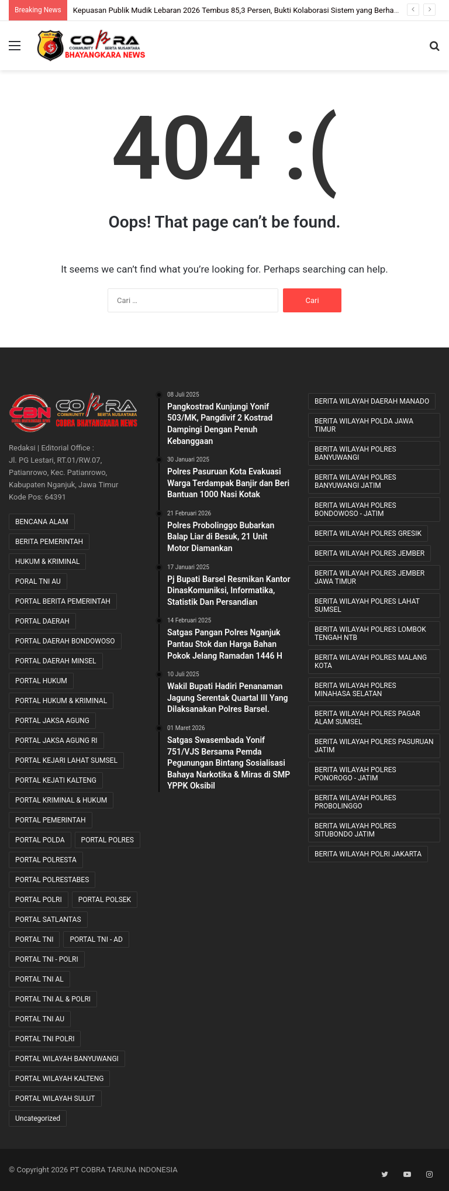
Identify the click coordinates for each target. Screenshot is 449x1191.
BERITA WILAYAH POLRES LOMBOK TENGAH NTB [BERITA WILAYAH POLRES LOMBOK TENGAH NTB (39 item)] (370, 633)
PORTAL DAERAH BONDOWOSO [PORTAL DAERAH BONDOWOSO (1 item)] (65, 641)
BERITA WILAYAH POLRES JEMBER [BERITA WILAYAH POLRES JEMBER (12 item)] (369, 553)
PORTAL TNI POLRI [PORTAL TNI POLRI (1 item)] (44, 1039)
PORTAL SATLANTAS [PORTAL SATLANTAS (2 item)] (48, 919)
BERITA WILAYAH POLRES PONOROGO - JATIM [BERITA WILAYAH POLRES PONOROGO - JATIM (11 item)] (355, 774)
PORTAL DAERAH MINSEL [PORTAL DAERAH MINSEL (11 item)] (55, 661)
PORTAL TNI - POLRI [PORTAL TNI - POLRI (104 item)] (46, 959)
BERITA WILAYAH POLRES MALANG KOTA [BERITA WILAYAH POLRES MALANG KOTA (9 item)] (371, 661)
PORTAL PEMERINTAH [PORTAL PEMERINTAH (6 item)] (50, 820)
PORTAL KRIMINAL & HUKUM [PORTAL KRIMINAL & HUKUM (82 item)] (61, 800)
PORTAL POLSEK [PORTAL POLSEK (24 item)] (104, 900)
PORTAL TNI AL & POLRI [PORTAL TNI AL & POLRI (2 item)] (53, 999)
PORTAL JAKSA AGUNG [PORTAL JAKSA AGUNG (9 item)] (52, 721)
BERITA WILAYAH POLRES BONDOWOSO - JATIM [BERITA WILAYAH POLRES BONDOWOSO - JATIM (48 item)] (355, 509)
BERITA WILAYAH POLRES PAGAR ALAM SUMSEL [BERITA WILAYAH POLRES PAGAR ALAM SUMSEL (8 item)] (367, 718)
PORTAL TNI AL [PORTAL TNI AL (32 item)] (39, 979)
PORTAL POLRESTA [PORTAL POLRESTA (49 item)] (46, 860)
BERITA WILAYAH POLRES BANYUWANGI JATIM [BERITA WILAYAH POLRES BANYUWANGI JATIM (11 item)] (355, 481)
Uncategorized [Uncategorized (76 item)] (37, 1118)
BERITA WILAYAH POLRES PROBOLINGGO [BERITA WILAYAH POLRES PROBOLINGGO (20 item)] (355, 802)
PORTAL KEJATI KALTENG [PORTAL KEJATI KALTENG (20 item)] (55, 780)
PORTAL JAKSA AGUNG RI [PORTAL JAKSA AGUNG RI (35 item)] (56, 740)
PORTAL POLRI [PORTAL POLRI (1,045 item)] (38, 900)
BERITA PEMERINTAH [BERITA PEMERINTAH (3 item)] (49, 542)
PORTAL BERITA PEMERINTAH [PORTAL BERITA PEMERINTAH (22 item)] (62, 601)
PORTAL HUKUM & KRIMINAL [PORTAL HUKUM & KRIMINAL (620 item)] (61, 701)
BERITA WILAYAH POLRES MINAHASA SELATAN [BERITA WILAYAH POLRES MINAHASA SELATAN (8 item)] (355, 689)
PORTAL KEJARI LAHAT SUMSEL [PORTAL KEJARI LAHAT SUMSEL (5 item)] (66, 760)
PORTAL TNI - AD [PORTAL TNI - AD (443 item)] (96, 939)
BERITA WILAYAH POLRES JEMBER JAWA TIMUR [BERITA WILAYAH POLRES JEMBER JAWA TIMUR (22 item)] (369, 577)
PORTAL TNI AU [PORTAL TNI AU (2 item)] (39, 1019)
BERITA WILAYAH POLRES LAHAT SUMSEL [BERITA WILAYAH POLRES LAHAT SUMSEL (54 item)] (367, 605)
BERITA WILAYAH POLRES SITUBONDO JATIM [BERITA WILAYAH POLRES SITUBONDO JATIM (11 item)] (355, 830)
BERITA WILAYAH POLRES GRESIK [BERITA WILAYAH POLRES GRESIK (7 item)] (368, 533)
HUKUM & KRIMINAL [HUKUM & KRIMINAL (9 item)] (47, 561)
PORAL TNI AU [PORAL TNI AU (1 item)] (38, 581)
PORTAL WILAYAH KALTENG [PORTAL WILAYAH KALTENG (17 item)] (59, 1079)
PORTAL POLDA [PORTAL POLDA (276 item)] (40, 840)
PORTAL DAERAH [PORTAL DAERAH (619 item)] (42, 621)
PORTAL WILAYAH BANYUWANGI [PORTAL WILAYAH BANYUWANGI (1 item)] (67, 1059)
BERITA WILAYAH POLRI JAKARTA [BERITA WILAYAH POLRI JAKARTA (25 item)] (368, 854)
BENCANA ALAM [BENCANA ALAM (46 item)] (41, 522)
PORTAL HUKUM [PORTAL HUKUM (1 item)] (41, 681)
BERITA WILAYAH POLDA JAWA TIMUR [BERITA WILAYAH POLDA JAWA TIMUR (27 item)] (364, 425)
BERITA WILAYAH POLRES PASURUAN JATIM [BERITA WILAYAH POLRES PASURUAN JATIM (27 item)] (374, 746)
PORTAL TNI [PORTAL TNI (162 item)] (34, 939)
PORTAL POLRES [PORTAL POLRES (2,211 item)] (107, 840)
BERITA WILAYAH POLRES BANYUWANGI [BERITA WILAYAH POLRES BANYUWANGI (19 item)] (355, 453)
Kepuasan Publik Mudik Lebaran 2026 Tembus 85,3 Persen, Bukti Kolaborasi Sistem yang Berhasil (237, 10)
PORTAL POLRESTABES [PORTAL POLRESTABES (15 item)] (52, 880)
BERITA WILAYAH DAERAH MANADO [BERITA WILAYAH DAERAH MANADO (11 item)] (372, 401)
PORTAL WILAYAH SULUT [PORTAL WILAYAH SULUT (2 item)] (55, 1098)
